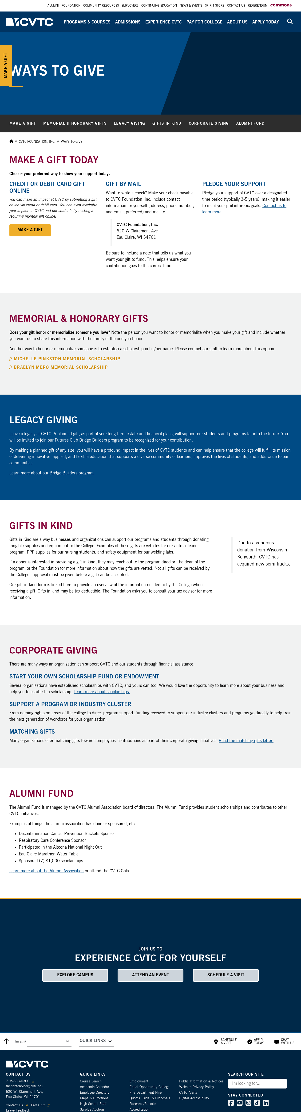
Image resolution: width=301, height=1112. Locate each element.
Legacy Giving (129, 123)
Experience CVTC (163, 22)
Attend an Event (150, 975)
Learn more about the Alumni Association (46, 871)
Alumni (53, 5)
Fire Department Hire (146, 1092)
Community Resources (101, 5)
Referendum (258, 5)
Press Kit (38, 1105)
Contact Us (236, 5)
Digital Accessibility (194, 1098)
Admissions (128, 22)
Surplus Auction (92, 1109)
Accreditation (140, 1109)
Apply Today (265, 22)
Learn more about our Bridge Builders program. (52, 473)
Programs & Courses (87, 22)
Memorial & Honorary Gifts (75, 123)
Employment (139, 1081)
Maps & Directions (94, 1098)
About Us (237, 22)
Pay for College (204, 22)
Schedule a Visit (225, 975)
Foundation (71, 5)
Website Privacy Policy (196, 1087)
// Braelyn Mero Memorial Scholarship (58, 368)
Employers (130, 5)
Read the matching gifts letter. (246, 741)
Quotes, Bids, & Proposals (150, 1098)
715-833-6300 (17, 1081)
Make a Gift (22, 123)
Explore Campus (75, 975)
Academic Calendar (94, 1087)
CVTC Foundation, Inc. (37, 141)
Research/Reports (143, 1104)
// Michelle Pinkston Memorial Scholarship (64, 359)
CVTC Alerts (188, 1092)
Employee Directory (94, 1092)
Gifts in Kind (166, 123)
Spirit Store (214, 5)
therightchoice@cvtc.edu (24, 1086)
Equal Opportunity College (149, 1087)
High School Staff (93, 1104)
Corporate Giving (209, 123)
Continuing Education (159, 5)
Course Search (91, 1081)
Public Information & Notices (201, 1081)
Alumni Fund (250, 123)
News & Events (191, 5)
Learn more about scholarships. (102, 692)
